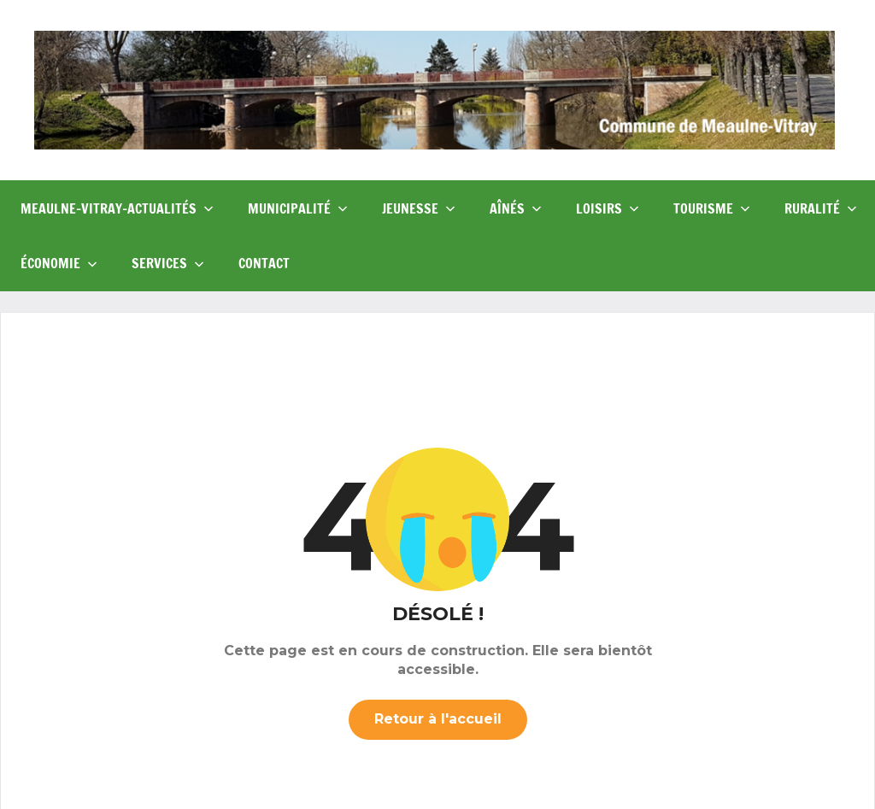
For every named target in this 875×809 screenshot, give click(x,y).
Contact (264, 263)
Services (168, 263)
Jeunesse (418, 208)
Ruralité (820, 208)
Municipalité (298, 208)
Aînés (516, 208)
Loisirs (607, 208)
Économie (59, 263)
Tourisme (711, 208)
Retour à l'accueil (438, 719)
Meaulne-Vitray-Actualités (117, 208)
